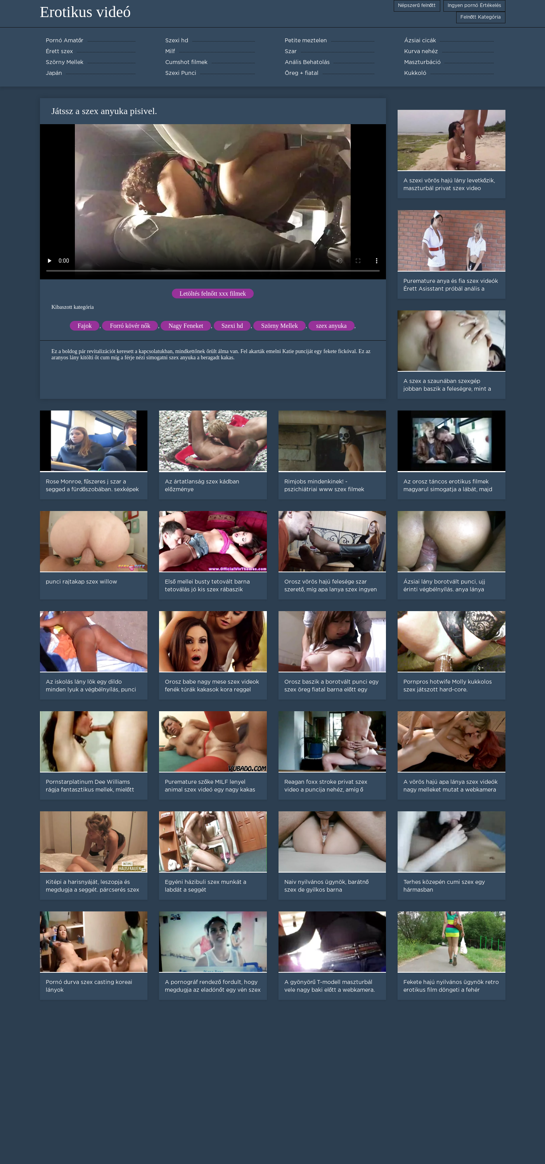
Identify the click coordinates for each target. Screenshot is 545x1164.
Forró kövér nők (130, 325)
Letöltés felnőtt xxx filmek (213, 293)
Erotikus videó (85, 12)
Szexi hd (232, 325)
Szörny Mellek (279, 325)
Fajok (85, 325)
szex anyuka (331, 325)
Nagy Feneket (185, 325)
